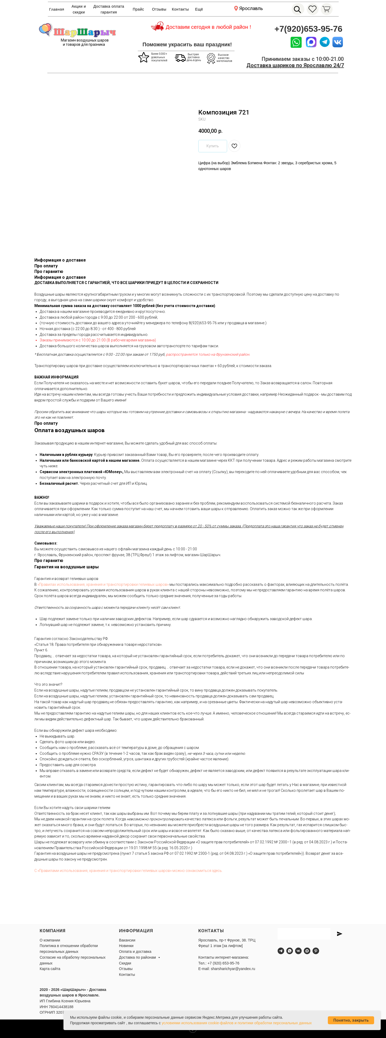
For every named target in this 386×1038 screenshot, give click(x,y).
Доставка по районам (138, 957)
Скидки (125, 963)
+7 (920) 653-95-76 (223, 963)
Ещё (199, 9)
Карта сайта (50, 969)
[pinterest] (316, 951)
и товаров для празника (84, 44)
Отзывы (159, 9)
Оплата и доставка (135, 951)
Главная (56, 9)
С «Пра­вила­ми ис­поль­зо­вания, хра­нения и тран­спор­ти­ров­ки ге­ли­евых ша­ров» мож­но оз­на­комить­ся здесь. (128, 870)
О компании (50, 940)
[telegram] (281, 951)
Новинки (126, 946)
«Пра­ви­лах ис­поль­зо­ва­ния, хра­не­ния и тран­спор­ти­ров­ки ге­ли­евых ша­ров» (103, 584)
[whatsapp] (289, 951)
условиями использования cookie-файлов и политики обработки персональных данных (237, 1023)
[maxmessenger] (307, 951)
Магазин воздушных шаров (85, 40)
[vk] (298, 951)
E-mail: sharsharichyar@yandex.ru (226, 969)
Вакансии (127, 940)
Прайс (138, 9)
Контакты (180, 9)
